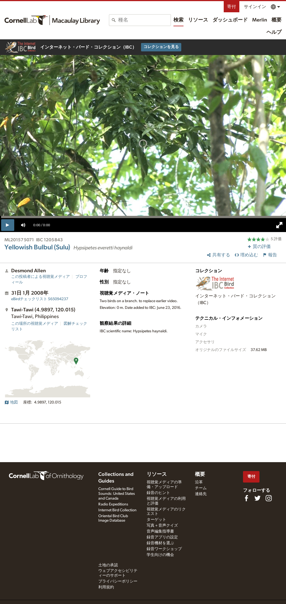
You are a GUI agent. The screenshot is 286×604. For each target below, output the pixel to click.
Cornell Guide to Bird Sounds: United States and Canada (116, 493)
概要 (276, 20)
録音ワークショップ (164, 549)
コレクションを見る (161, 47)
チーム (201, 488)
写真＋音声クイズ (162, 525)
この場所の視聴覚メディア (34, 324)
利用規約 (106, 587)
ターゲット (156, 520)
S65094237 (39, 299)
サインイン (255, 6)
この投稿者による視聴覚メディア (40, 277)
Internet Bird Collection (117, 510)
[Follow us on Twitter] (257, 498)
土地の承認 (108, 565)
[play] (7, 225)
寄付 (231, 6)
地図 (11, 402)
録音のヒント (158, 493)
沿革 (199, 482)
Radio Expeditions (113, 504)
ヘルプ (274, 32)
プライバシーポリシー (117, 581)
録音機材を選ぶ (160, 543)
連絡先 (201, 494)
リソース (198, 20)
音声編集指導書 (160, 531)
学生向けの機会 (160, 555)
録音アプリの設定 (162, 537)
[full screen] (279, 225)
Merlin (259, 20)
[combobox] (144, 20)
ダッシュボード (230, 20)
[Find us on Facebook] (246, 498)
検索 (178, 20)
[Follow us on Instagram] (268, 498)
